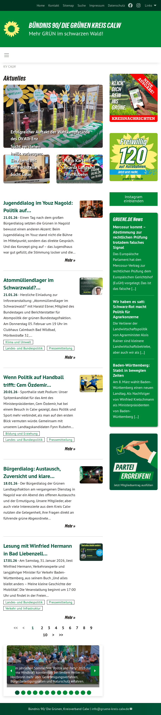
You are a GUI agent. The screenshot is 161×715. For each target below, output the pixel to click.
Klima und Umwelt (18, 342)
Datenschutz (116, 5)
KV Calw (9, 66)
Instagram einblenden (134, 198)
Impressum (96, 5)
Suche (82, 5)
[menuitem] (41, 5)
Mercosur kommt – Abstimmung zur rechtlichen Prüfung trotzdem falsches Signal (130, 237)
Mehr (69, 260)
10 (45, 634)
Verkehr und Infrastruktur (23, 608)
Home (41, 5)
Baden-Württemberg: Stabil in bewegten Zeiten (131, 370)
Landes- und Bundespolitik (24, 348)
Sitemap (68, 5)
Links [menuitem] (148, 5)
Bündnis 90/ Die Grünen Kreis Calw (75, 25)
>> (61, 634)
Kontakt (53, 5)
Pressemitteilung (60, 348)
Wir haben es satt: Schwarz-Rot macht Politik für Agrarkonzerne (129, 309)
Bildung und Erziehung (21, 433)
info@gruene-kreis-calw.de (110, 709)
